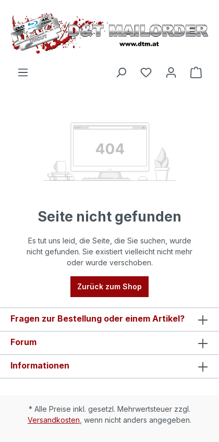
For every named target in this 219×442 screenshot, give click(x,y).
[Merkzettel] (146, 72)
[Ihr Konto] (171, 72)
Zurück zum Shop (109, 286)
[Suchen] (120, 72)
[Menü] (22, 72)
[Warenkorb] (196, 72)
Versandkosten (54, 419)
